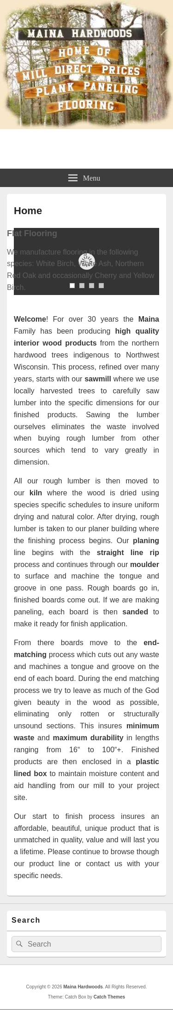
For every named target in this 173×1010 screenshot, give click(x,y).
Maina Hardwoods (86, 144)
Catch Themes (109, 996)
